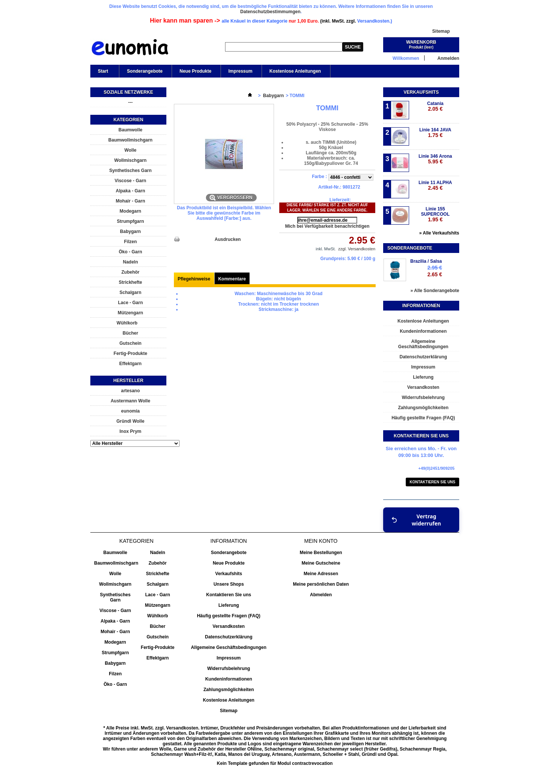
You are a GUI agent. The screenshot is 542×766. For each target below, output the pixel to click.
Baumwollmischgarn (130, 140)
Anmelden (448, 58)
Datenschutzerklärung (423, 356)
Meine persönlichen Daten (321, 584)
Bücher (130, 333)
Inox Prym (130, 431)
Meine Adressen (321, 573)
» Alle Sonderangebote (434, 290)
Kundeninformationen (423, 331)
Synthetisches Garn (130, 170)
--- (130, 102)
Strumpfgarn (130, 221)
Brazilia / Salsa (426, 261)
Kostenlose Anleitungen (295, 71)
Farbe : (320, 176)
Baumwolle (130, 129)
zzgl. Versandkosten (356, 249)
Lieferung (423, 377)
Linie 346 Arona (435, 159)
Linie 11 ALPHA (435, 185)
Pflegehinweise (194, 279)
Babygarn (130, 231)
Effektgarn (130, 363)
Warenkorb (421, 42)
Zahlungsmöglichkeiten (423, 407)
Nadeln (130, 262)
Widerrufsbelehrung (423, 397)
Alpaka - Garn (130, 190)
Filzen (130, 241)
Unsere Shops (228, 584)
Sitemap (441, 31)
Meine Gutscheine (320, 563)
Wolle (131, 150)
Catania (435, 106)
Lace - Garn (130, 302)
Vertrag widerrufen (416, 520)
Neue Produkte (196, 71)
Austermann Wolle (130, 401)
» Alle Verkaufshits (439, 233)
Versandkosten (423, 387)
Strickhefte (130, 282)
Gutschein (130, 343)
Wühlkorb (127, 323)
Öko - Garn (130, 251)
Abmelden (321, 594)
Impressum (240, 71)
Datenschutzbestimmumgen (270, 11)
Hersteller (128, 380)
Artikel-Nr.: (329, 187)
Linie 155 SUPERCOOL (435, 214)
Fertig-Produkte (130, 353)
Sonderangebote (145, 71)
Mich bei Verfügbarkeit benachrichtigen (327, 226)
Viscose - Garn (130, 180)
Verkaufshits (420, 92)
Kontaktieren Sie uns (432, 482)
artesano (130, 390)
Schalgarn (130, 292)
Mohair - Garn (130, 201)
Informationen (421, 305)
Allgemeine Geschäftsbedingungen (423, 344)
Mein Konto (320, 541)
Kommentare (232, 279)
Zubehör (131, 272)
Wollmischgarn (130, 160)
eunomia (130, 411)
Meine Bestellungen (321, 552)
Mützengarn (130, 312)
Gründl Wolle (130, 421)
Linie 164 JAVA (435, 132)
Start (102, 73)
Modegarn (130, 211)
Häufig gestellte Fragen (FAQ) (423, 417)
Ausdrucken (228, 239)
